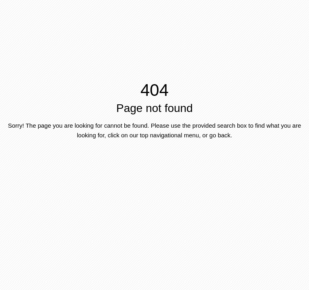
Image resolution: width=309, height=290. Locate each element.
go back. (220, 135)
